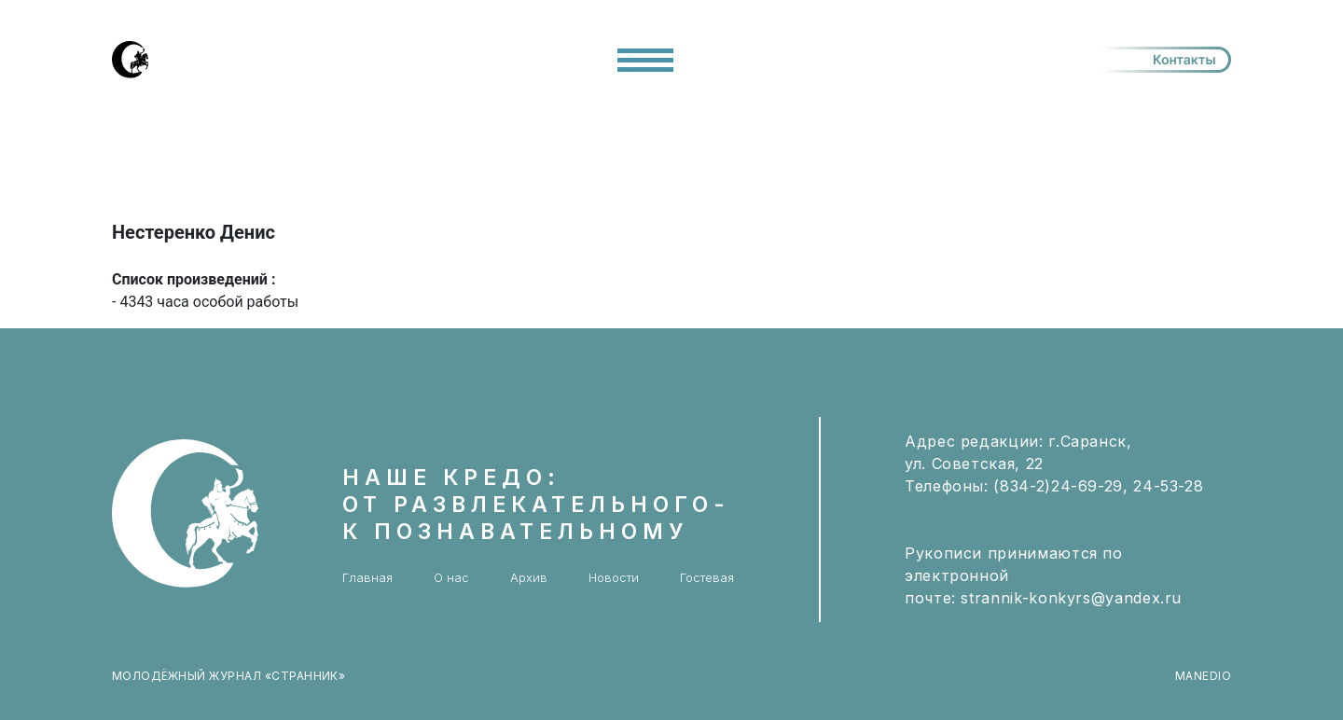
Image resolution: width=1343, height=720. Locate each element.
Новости (613, 577)
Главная (367, 577)
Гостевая (707, 577)
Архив (528, 577)
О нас (451, 577)
